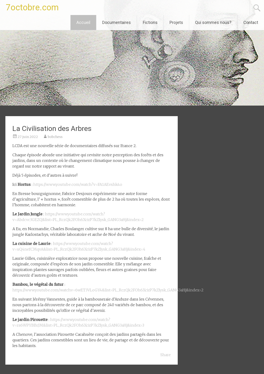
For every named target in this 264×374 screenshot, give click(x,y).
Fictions (150, 22)
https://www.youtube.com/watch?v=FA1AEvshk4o (77, 184)
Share (165, 354)
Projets (176, 22)
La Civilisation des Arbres (51, 128)
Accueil (83, 22)
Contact (250, 22)
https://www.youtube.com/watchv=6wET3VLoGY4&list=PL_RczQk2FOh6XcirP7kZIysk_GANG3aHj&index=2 (108, 290)
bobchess (55, 137)
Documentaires (116, 22)
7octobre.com (32, 7)
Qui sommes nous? (213, 22)
